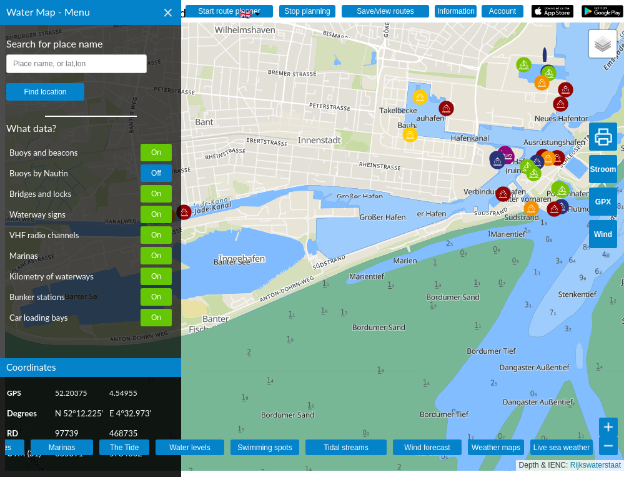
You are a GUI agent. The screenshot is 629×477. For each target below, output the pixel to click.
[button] (531, 208)
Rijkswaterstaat (595, 465)
